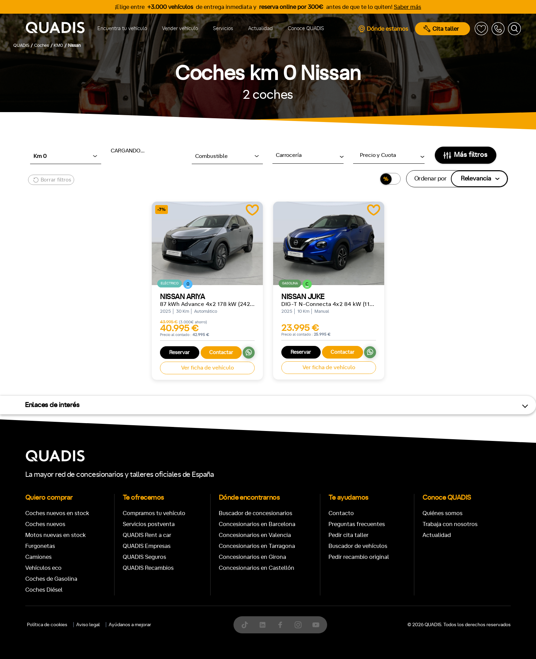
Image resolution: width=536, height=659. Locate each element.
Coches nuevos (45, 524)
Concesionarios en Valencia (255, 535)
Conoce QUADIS (306, 28)
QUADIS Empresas (147, 546)
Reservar (179, 352)
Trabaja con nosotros (450, 524)
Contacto (341, 513)
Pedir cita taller (348, 535)
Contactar (221, 352)
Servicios (223, 28)
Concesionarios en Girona (252, 557)
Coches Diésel (44, 590)
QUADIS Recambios (148, 568)
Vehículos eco (43, 568)
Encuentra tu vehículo (122, 28)
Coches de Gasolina (51, 579)
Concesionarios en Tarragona (257, 546)
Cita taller (441, 28)
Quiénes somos (443, 513)
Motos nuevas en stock (55, 535)
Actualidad (260, 28)
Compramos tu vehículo (154, 513)
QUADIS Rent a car (147, 535)
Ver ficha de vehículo (207, 368)
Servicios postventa (149, 524)
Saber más (407, 7)
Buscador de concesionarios (255, 513)
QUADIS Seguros (144, 557)
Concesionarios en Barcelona (257, 524)
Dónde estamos (383, 28)
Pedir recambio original (359, 557)
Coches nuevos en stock (57, 513)
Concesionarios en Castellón (256, 568)
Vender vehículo (180, 28)
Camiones (38, 557)
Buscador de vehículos (358, 546)
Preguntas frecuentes (357, 524)
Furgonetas (40, 546)
